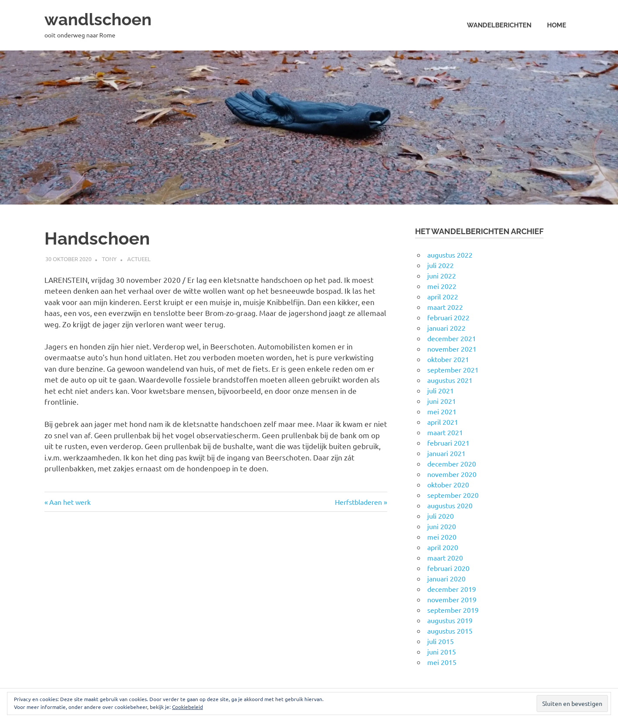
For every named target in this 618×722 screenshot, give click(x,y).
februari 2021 (448, 442)
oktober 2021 (448, 359)
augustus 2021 (450, 380)
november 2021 (451, 348)
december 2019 (451, 588)
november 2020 (451, 474)
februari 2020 (448, 568)
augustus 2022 (450, 254)
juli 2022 (440, 265)
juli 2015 (440, 641)
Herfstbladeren (358, 501)
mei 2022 (441, 286)
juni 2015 (441, 651)
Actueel (139, 258)
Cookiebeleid (187, 706)
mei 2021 (441, 411)
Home (556, 25)
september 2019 (453, 609)
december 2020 (451, 463)
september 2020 (453, 494)
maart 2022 (445, 306)
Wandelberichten (499, 25)
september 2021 (453, 369)
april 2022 (442, 296)
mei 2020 (441, 536)
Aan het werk (70, 501)
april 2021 (442, 421)
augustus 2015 (450, 630)
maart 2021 (445, 432)
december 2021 (451, 338)
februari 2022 (448, 317)
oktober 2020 (448, 484)
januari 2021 (446, 453)
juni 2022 (441, 275)
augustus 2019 (450, 620)
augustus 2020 (450, 505)
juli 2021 (440, 390)
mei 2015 (441, 662)
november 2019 (451, 599)
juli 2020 (440, 515)
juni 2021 (441, 400)
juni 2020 (441, 526)
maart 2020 (445, 557)
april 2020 (442, 547)
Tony (109, 258)
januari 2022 (446, 327)
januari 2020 (446, 578)
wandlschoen (98, 19)
